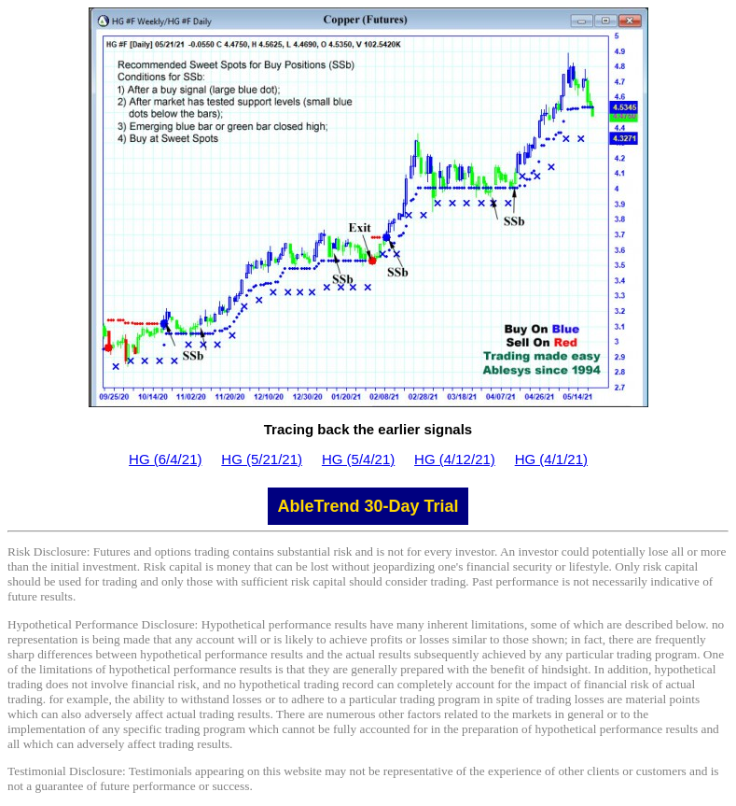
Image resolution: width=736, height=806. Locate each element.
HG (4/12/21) (454, 459)
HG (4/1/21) (551, 459)
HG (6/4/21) (165, 459)
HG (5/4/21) (358, 459)
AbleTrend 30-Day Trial (367, 506)
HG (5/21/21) (261, 459)
